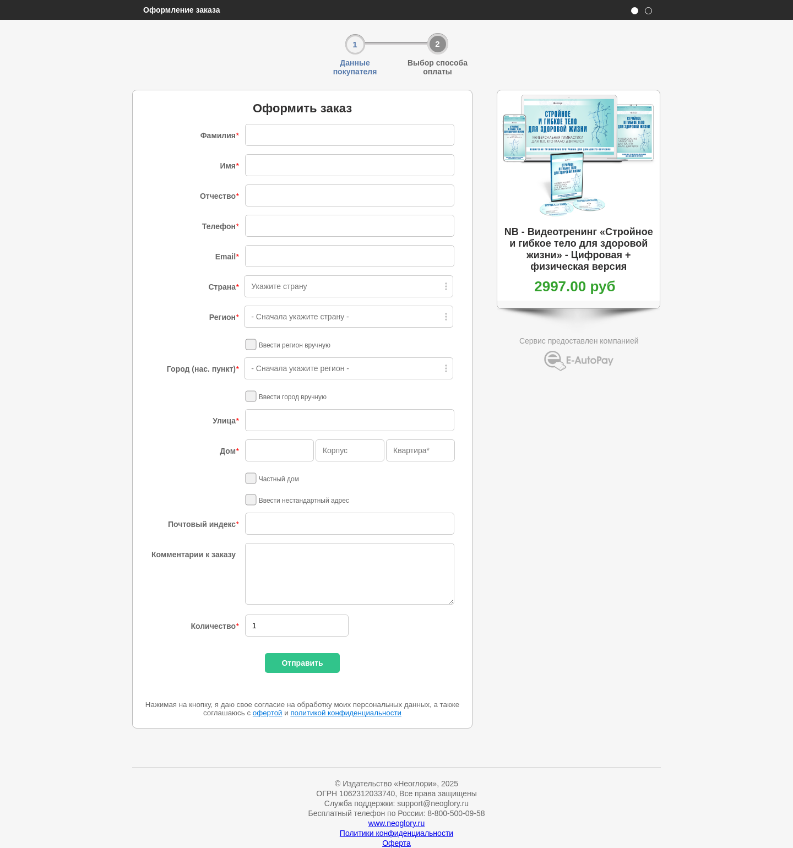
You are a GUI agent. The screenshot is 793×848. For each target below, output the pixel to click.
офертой (268, 713)
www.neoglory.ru (396, 823)
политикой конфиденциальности (345, 713)
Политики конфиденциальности (396, 833)
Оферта (396, 843)
